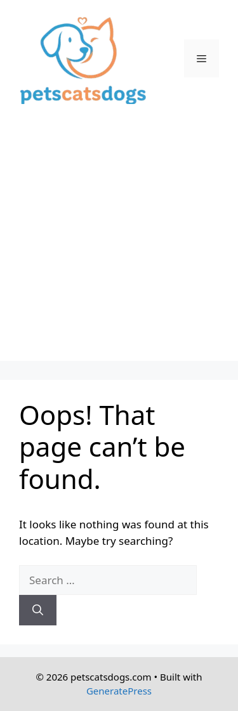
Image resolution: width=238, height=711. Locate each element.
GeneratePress (119, 690)
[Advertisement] (119, 242)
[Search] (37, 610)
